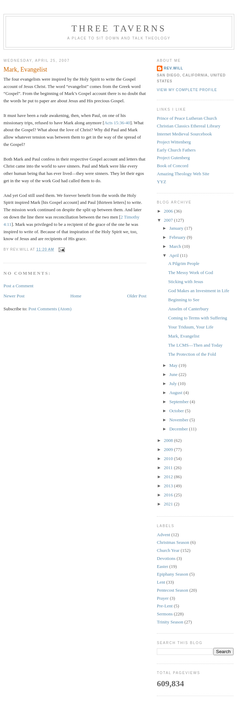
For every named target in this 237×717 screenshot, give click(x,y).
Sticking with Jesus (185, 281)
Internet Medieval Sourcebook (184, 133)
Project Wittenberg (174, 142)
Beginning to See (183, 299)
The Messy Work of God (190, 272)
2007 (169, 220)
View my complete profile (187, 90)
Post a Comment (18, 285)
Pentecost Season (172, 590)
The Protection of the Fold (192, 354)
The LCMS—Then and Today (195, 345)
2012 (169, 476)
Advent (163, 534)
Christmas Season (173, 542)
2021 (169, 504)
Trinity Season (170, 621)
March (175, 246)
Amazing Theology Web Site (183, 173)
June (174, 374)
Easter (162, 566)
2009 (169, 449)
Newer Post (13, 295)
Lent (161, 582)
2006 (169, 211)
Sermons (165, 613)
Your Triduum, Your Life (190, 327)
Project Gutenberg (173, 157)
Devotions (166, 558)
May (174, 365)
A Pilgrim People (183, 263)
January (177, 228)
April (174, 255)
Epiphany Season (172, 574)
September (179, 401)
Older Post (136, 295)
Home (76, 295)
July (173, 383)
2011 (169, 467)
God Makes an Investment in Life (198, 290)
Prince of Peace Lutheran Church (187, 118)
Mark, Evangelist (25, 69)
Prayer (163, 598)
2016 (169, 494)
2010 (169, 458)
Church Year (168, 550)
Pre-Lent (165, 605)
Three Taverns (118, 28)
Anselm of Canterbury (188, 308)
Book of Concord (172, 165)
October (177, 410)
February (178, 237)
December (179, 428)
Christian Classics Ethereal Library (188, 125)
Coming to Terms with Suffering (197, 317)
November (179, 419)
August (176, 392)
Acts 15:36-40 (117, 122)
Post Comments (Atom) (50, 308)
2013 (169, 485)
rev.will (173, 68)
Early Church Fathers (176, 150)
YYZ (161, 181)
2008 (169, 440)
